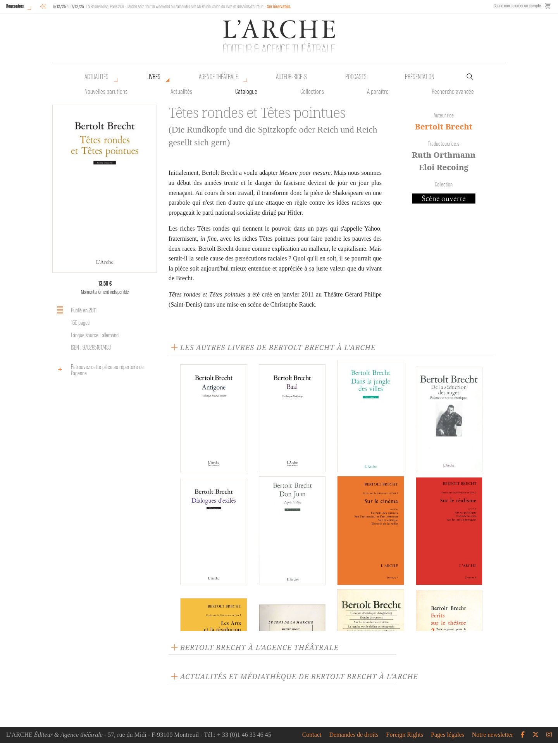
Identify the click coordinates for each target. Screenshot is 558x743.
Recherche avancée (453, 91)
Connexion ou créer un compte (517, 6)
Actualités (96, 77)
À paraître (378, 91)
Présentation (419, 77)
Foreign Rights (405, 735)
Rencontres (15, 6)
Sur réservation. (279, 6)
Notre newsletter (492, 735)
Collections (312, 91)
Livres (153, 77)
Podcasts (356, 77)
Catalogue (246, 91)
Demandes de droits (353, 735)
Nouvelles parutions (105, 91)
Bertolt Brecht (443, 126)
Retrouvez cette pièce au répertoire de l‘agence (99, 370)
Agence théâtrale (218, 77)
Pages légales (447, 735)
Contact (312, 735)
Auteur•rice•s (291, 77)
